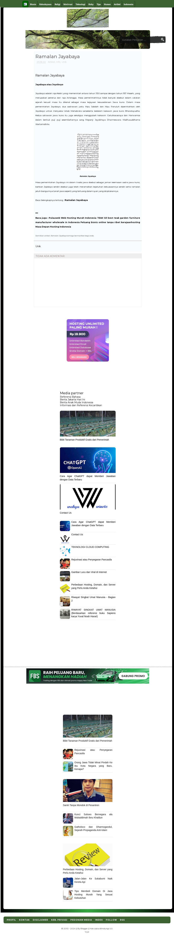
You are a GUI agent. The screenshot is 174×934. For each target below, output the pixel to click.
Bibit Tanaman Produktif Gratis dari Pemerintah (84, 439)
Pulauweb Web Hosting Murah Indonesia (73, 218)
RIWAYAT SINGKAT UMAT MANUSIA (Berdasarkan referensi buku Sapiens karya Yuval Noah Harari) (93, 613)
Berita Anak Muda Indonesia (76, 402)
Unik (64, 62)
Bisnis (33, 4)
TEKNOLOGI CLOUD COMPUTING (90, 547)
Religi (57, 4)
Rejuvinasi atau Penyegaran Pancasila (91, 559)
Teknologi (80, 4)
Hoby (90, 4)
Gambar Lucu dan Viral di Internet (89, 572)
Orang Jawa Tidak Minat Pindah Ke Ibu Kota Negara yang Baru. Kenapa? (93, 765)
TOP (87, 932)
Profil (11, 920)
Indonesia (128, 4)
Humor (107, 4)
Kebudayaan (45, 4)
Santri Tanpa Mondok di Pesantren (81, 805)
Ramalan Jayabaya (49, 75)
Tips (99, 4)
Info (58, 62)
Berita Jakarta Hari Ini (72, 399)
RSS (122, 920)
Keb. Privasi (59, 920)
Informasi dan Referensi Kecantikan (81, 405)
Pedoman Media (81, 920)
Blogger (84, 928)
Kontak (24, 920)
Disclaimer (40, 920)
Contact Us (66, 512)
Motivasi (67, 4)
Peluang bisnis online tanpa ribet (100, 222)
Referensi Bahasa (70, 396)
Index (99, 920)
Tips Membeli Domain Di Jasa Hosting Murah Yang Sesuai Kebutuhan (93, 894)
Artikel (117, 4)
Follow (111, 920)
